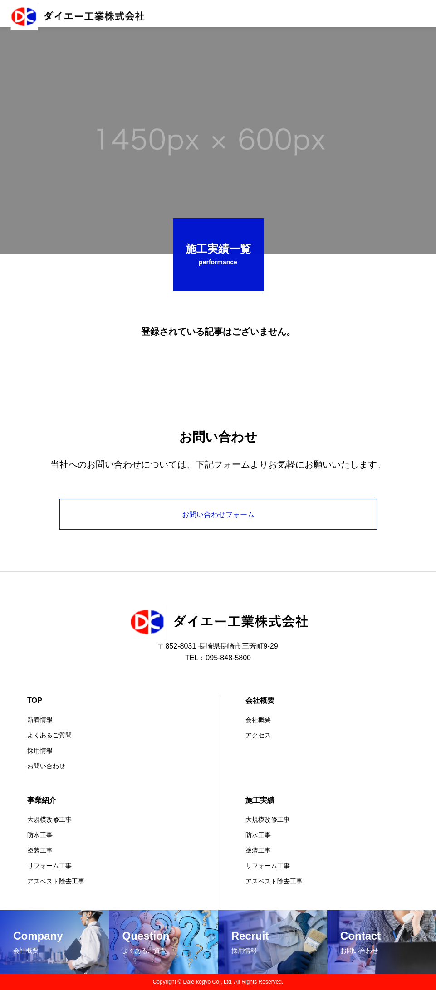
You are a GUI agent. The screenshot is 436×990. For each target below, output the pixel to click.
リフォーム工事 (49, 865)
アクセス (258, 735)
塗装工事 (40, 850)
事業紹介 (41, 800)
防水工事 (40, 835)
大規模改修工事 (49, 819)
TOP (34, 700)
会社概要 (259, 700)
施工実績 (259, 800)
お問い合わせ (46, 766)
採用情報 (40, 750)
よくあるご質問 (49, 735)
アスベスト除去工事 (55, 881)
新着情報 (40, 719)
